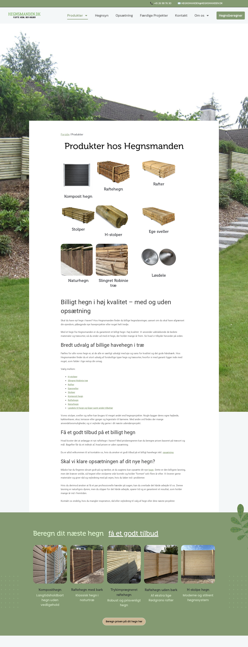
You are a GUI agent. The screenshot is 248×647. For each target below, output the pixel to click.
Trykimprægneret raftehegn (124, 592)
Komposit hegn (76, 396)
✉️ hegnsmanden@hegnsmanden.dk (200, 3)
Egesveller (73, 388)
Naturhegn (73, 404)
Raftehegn (73, 400)
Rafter (71, 384)
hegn (151, 469)
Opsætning (124, 15)
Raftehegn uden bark (161, 592)
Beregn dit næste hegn (79, 532)
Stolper (71, 392)
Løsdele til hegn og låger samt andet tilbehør (91, 408)
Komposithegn (50, 589)
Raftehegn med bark (87, 592)
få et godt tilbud (162, 532)
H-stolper (73, 376)
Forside (65, 134)
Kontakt (181, 15)
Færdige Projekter (154, 15)
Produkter (77, 15)
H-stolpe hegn (198, 589)
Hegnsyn (101, 15)
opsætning (168, 452)
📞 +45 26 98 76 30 (160, 3)
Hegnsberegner (230, 15)
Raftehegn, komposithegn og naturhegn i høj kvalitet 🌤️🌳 (61, 3)
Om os (202, 15)
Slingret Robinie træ (78, 380)
